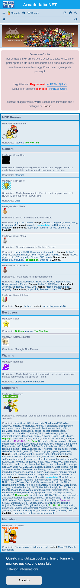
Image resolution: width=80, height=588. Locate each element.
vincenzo (53, 508)
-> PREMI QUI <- (57, 84)
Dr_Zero (32, 441)
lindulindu (41, 464)
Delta (62, 436)
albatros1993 (55, 423)
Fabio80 (26, 446)
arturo (19, 428)
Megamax (43, 474)
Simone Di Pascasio (41, 257)
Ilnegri (68, 454)
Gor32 (15, 454)
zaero (70, 510)
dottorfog (6, 441)
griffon (22, 454)
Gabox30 (7, 451)
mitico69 (6, 477)
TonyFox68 (32, 505)
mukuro (19, 479)
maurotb (72, 472)
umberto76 (63, 227)
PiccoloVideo (26, 490)
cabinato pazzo (10, 433)
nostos (52, 485)
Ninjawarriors (9, 485)
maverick (44, 547)
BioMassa (7, 431)
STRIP (25, 502)
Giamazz (38, 451)
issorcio (37, 456)
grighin (30, 454)
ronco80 (43, 495)
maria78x (7, 472)
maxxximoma (20, 474)
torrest (53, 227)
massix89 (30, 472)
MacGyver (27, 467)
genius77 (27, 451)
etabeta (11, 446)
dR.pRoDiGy (20, 441)
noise (32, 485)
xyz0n (33, 510)
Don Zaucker (57, 438)
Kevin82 (20, 461)
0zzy (22, 423)
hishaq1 (48, 222)
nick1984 (34, 482)
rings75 (61, 492)
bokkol (38, 431)
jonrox (52, 459)
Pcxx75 (62, 487)
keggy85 (72, 459)
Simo (48, 497)
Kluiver (33, 254)
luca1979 (7, 467)
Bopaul (59, 281)
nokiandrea (42, 485)
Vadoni (18, 508)
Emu (66, 443)
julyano (16, 254)
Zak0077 (6, 230)
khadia (66, 222)
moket (22, 225)
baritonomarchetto (51, 428)
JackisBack (67, 284)
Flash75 (15, 449)
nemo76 (15, 482)
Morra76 (39, 477)
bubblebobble (58, 431)
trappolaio (69, 505)
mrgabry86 (7, 479)
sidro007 (39, 497)
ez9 (18, 446)
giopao (47, 451)
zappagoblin (19, 513)
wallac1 (7, 510)
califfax (22, 433)
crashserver (50, 433)
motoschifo (43, 225)
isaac (29, 456)
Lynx (17, 200)
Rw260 (53, 495)
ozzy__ (6, 487)
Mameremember (12, 469)
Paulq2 (53, 487)
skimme (13, 500)
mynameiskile (44, 479)
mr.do (73, 477)
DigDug (6, 438)
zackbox (61, 510)
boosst (46, 431)
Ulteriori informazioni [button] (22, 569)
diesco (70, 436)
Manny (41, 469)
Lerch (17, 464)
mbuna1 (32, 474)
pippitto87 (57, 490)
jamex (16, 459)
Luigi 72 (17, 467)
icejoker (40, 454)
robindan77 (8, 495)
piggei (62, 225)
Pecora (71, 487)
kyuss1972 (56, 461)
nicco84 (24, 482)
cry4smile (62, 433)
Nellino (5, 482)
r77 (17, 257)
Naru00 (66, 479)
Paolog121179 (30, 487)
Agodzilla (20, 222)
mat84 (40, 472)
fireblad (6, 449)
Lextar (24, 464)
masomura (18, 472)
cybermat (7, 436)
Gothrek (19, 331)
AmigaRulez (28, 425)
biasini (18, 252)
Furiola (23, 284)
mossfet (31, 225)
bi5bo (65, 428)
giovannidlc (65, 451)
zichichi (41, 513)
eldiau (19, 443)
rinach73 (51, 492)
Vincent (43, 508)
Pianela (58, 286)
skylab (35, 500)
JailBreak (7, 459)
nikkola (59, 482)
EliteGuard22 (31, 443)
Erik (4, 446)
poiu (69, 225)
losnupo (73, 464)
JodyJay (43, 459)
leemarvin (7, 464)
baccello (36, 428)
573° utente (32, 423)
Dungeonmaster (38, 252)
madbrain (48, 467)
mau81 (54, 472)
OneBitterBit (70, 485)
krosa (40, 461)
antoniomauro (65, 425)
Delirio (55, 436)
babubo (27, 428)
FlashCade (26, 449)
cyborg (16, 436)
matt (47, 472)
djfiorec (36, 438)
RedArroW (27, 492)
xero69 (16, 510)
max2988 (7, 474)
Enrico (73, 443)
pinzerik (46, 490)
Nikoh (67, 482)
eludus (51, 252)
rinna (68, 492)
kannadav (61, 459)
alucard (16, 425)
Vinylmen (63, 508)
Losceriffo (62, 464)
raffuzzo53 (7, 492)
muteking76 (30, 479)
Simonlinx (69, 497)
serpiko (7, 497)
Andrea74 (41, 425)
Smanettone (19, 227)
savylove (62, 495)
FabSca (36, 446)
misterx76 (67, 474)
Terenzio (65, 502)
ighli (47, 454)
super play (33, 227)
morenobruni (27, 477)
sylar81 (48, 502)
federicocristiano (49, 446)
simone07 (57, 497)
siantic (31, 497)
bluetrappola (26, 431)
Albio (65, 423)
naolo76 (57, 479)
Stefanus (15, 502)
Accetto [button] (24, 580)
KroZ (47, 461)
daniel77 (38, 436)
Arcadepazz (8, 428)
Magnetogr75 (61, 467)
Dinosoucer (18, 438)
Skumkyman (24, 500)
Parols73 (43, 487)
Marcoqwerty (53, 469)
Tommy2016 (18, 505)
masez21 (13, 225)
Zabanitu (51, 510)
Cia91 (26, 252)
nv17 (59, 485)
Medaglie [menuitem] (15, 13)
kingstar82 (17, 286)
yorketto (41, 510)
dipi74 (28, 438)
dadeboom (27, 436)
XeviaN (25, 510)
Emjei (50, 443)
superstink (33, 289)
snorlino (44, 500)
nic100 (54, 225)
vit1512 (73, 508)
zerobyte (31, 513)
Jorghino (57, 222)
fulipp (65, 449)
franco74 (38, 449)
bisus (16, 431)
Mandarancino (29, 469)
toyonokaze (8, 549)
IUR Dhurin (53, 284)
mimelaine (55, 474)
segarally (7, 227)
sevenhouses (19, 497)
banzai (29, 222)
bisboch (30, 281)
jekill (23, 459)
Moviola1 (63, 477)
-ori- (17, 423)
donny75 (69, 438)
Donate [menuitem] (35, 13)
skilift (4, 500)
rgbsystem (40, 492)
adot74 (43, 423)
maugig (63, 472)
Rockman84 (21, 495)
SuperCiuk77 (36, 502)
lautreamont (70, 461)
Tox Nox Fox (32, 142)
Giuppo (38, 222)
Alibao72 (6, 425)
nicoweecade (47, 482)
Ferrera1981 (65, 446)
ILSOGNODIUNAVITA (13, 456)
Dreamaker (44, 441)
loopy (74, 222)
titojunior (19, 175)
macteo (38, 467)
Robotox (19, 142)
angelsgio (20, 281)
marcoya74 (67, 469)
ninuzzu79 (22, 485)
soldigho (54, 500)
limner (32, 464)
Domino (45, 438)
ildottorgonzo (57, 454)
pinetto (37, 490)
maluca (73, 467)
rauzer (17, 492)
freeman (48, 449)
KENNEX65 (8, 461)
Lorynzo (52, 464)
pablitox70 (16, 487)
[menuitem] (24, 13)
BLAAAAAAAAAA (45, 281)
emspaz (58, 443)
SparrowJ (65, 500)
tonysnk (43, 505)
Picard (14, 490)
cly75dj (38, 433)
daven (47, 436)
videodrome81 (30, 508)
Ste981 (6, 502)
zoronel (50, 513)
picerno (29, 331)
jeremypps (31, 459)
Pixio (65, 490)
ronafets (34, 495)
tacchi (56, 502)
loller (35, 547)
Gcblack (17, 451)
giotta (55, 451)
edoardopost (8, 443)
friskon (57, 449)
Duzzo (72, 441)
